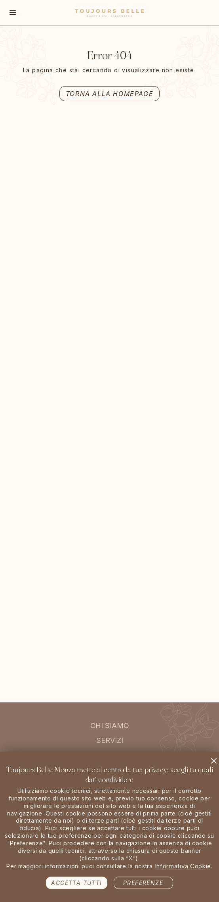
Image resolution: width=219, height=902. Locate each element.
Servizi (109, 740)
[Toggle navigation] (13, 13)
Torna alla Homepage (109, 94)
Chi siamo (109, 725)
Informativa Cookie (183, 864)
